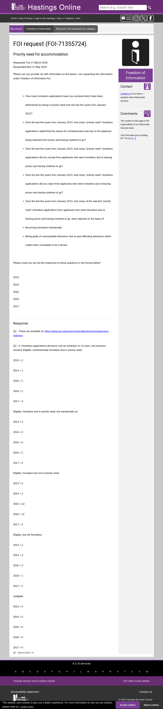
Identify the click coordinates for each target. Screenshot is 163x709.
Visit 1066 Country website (136, 681)
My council (16, 29)
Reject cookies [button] (151, 705)
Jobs (78, 18)
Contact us (126, 94)
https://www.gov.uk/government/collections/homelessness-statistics (61, 333)
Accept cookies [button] (128, 705)
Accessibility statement (25, 691)
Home (14, 18)
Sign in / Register (65, 18)
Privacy (28, 18)
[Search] (123, 7)
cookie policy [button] (27, 706)
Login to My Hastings (44, 18)
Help (21, 18)
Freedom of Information (38, 29)
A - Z (134, 138)
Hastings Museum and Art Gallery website (34, 681)
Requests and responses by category (75, 29)
